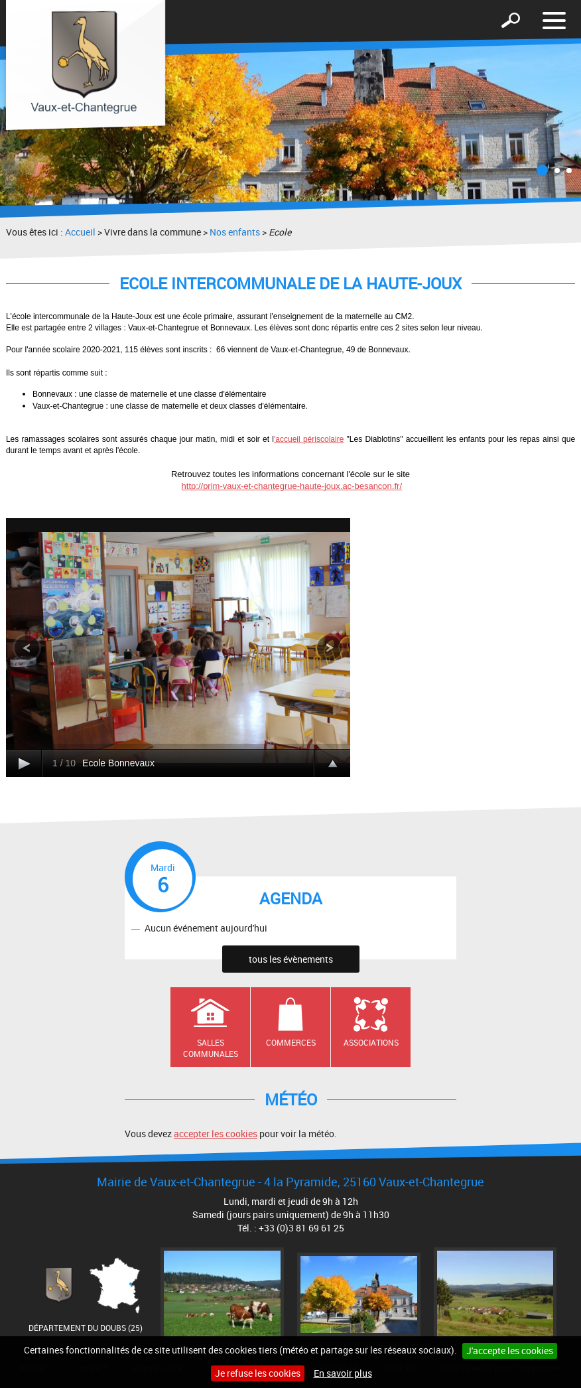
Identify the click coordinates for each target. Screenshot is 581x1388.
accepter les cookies (215, 1133)
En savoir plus (343, 1373)
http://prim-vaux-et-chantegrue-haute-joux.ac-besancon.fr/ (292, 486)
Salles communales (210, 1048)
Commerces (291, 1042)
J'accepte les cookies (509, 1350)
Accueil (80, 232)
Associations (371, 1042)
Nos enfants (235, 232)
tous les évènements (291, 959)
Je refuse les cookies (257, 1373)
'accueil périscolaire (309, 439)
